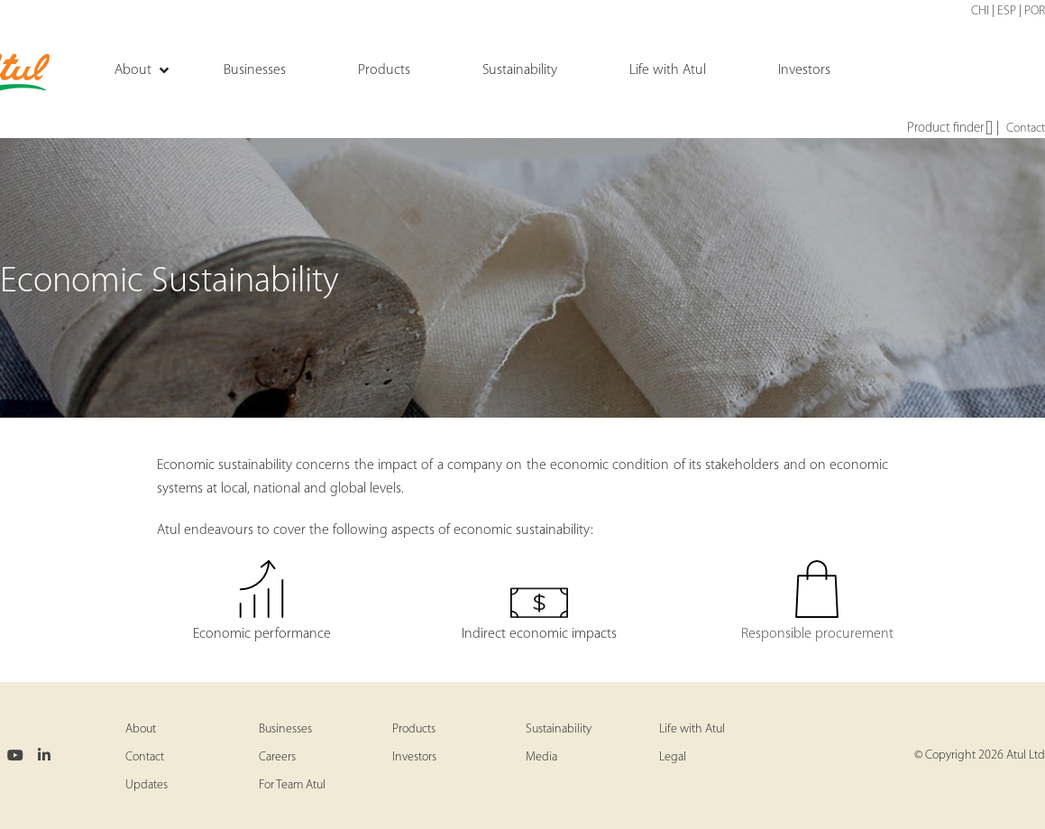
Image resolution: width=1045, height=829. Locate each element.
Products (413, 729)
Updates (146, 785)
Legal (672, 757)
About (140, 729)
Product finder (950, 129)
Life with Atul (692, 729)
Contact (1025, 128)
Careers (277, 757)
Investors (414, 757)
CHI (980, 11)
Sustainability (558, 729)
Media (541, 757)
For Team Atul (292, 785)
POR (1034, 11)
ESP (1006, 11)
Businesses (285, 729)
